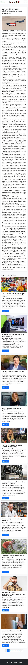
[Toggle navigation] (25, 2)
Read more (5, 311)
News (2, 2)
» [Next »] (21, 650)
